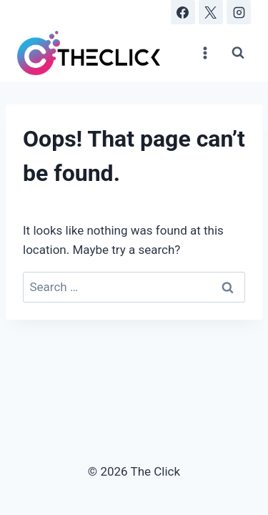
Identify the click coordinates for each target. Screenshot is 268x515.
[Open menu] (205, 52)
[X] (211, 12)
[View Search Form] (238, 53)
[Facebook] (183, 12)
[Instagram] (239, 12)
